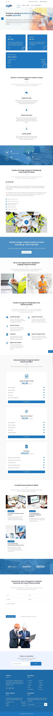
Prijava (36, 663)
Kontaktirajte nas (26, 401)
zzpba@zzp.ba (44, 1)
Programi (13, 334)
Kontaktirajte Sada (26, 252)
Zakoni (40, 687)
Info (50, 351)
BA (6, 1)
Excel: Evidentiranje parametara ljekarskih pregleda (35, 515)
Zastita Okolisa (14, 325)
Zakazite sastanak (10, 616)
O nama (23, 5)
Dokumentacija (38, 5)
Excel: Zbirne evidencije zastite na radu (16, 514)
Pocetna (18, 5)
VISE (9, 48)
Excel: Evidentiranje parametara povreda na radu (16, 544)
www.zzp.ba (30, 713)
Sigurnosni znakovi (16, 342)
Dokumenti (30, 689)
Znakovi (40, 682)
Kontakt (40, 689)
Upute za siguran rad (38, 334)
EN (8, 1)
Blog (32, 5)
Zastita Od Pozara (37, 317)
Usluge (28, 5)
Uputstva (40, 680)
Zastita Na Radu (15, 317)
